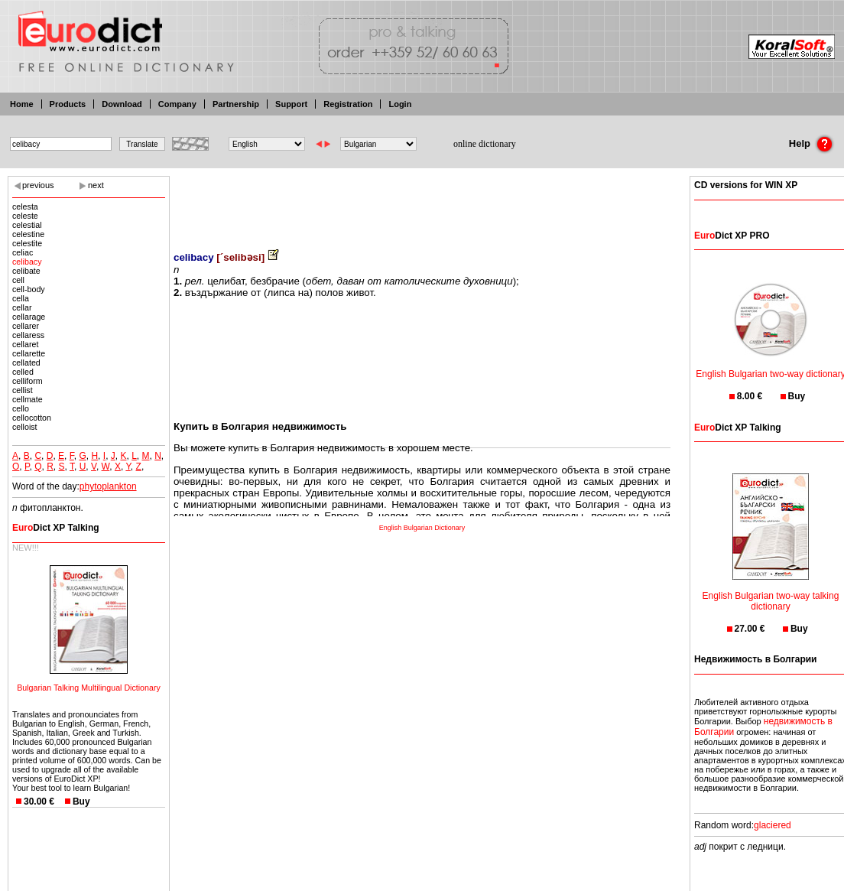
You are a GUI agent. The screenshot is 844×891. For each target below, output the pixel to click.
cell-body (28, 289)
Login (399, 104)
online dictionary (484, 143)
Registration (347, 104)
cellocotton (31, 417)
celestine (28, 234)
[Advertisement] (422, 203)
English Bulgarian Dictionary (422, 528)
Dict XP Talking (55, 527)
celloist (24, 426)
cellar (21, 307)
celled (23, 371)
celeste (25, 215)
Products (68, 104)
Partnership (236, 104)
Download (122, 104)
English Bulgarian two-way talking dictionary (771, 591)
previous (38, 185)
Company (177, 104)
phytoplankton (108, 486)
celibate (26, 270)
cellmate (27, 399)
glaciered (772, 825)
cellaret (25, 344)
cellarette (28, 353)
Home (22, 104)
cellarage (28, 316)
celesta (25, 206)
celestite (27, 243)
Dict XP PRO (731, 235)
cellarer (25, 325)
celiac (22, 252)
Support (291, 104)
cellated (26, 362)
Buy (81, 801)
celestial (27, 224)
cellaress (28, 335)
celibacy (27, 261)
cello (20, 408)
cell (18, 280)
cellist (22, 390)
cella (20, 298)
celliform (27, 380)
